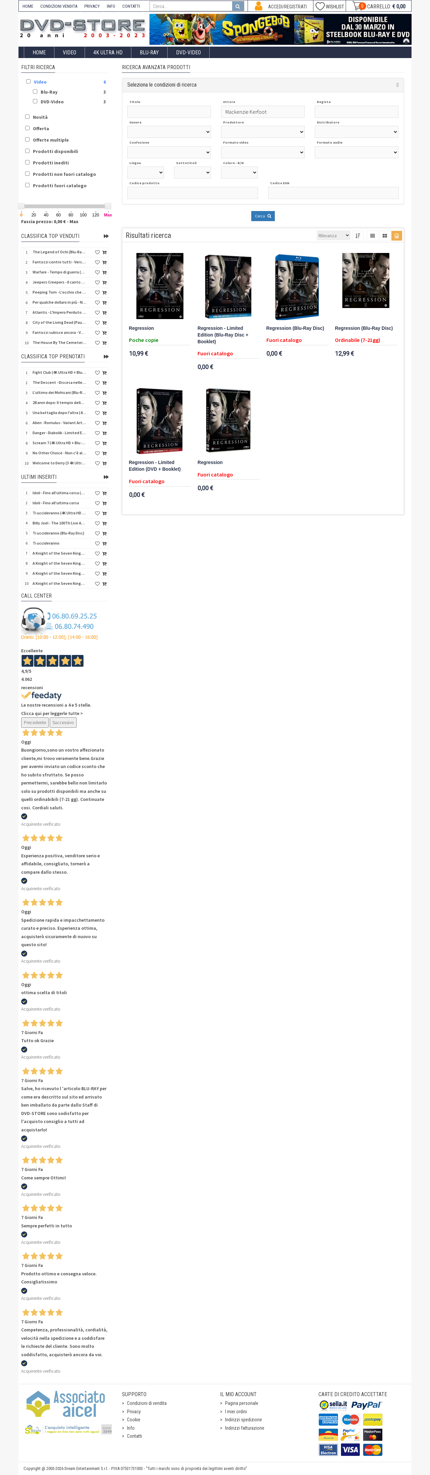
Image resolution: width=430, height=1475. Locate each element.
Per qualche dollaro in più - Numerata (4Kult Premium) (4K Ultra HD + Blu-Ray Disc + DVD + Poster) (59, 302)
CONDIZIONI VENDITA (58, 6)
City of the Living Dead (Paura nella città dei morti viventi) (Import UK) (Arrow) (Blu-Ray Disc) (59, 322)
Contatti (134, 1436)
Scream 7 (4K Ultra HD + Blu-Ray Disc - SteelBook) (59, 442)
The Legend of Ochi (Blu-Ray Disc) (59, 251)
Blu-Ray (149, 52)
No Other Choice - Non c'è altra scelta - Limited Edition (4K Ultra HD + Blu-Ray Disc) (59, 452)
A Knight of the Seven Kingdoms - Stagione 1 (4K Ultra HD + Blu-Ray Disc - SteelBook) (59, 583)
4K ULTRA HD (108, 52)
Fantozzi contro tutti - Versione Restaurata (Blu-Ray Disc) (59, 261)
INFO (111, 6)
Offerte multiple (51, 140)
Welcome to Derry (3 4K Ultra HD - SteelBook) (59, 462)
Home (39, 52)
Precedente (35, 722)
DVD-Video (188, 52)
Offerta (41, 128)
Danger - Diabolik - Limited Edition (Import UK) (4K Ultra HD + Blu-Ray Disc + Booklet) (59, 432)
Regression (141, 328)
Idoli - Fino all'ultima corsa (56, 502)
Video (69, 52)
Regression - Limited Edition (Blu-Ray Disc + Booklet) (223, 335)
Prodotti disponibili (55, 151)
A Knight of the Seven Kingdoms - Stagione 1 (59, 553)
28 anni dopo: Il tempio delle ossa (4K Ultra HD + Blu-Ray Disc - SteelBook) (59, 402)
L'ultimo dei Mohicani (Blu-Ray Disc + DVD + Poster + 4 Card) (59, 392)
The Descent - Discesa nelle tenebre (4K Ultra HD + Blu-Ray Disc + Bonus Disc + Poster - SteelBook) (59, 382)
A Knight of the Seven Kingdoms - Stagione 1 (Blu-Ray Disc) (59, 563)
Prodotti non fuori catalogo (64, 174)
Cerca (263, 215)
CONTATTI (131, 6)
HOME (28, 6)
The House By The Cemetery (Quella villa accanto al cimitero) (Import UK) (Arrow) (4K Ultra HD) (59, 342)
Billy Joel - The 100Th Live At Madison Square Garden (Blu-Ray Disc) (59, 522)
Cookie (133, 1419)
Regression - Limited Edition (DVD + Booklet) (155, 466)
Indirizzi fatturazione (244, 1428)
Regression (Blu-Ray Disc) (295, 328)
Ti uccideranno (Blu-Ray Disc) (58, 533)
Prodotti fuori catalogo (60, 186)
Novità (40, 117)
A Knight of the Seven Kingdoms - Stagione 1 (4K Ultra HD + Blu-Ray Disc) (59, 573)
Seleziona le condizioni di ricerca (162, 85)
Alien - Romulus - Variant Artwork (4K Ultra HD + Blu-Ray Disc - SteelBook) (59, 422)
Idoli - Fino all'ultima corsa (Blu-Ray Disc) (59, 492)
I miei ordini (236, 1411)
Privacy (134, 1411)
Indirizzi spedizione (243, 1419)
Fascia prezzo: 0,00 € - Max (49, 221)
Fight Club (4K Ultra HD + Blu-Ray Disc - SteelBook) (59, 372)
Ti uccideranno (46, 543)
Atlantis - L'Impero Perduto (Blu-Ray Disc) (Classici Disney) (59, 312)
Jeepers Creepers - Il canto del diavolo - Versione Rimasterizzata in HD (59, 282)
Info (131, 1428)
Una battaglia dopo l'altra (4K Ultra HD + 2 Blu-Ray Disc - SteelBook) (59, 412)
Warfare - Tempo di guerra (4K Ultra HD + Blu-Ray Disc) (59, 271)
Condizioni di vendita (147, 1403)
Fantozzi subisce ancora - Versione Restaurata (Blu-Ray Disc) (59, 332)
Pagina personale (241, 1403)
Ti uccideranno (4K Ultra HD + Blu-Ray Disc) (59, 512)
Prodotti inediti (51, 163)
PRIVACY (92, 6)
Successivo (63, 722)
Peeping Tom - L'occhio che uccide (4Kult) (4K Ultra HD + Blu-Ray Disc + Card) (59, 292)
